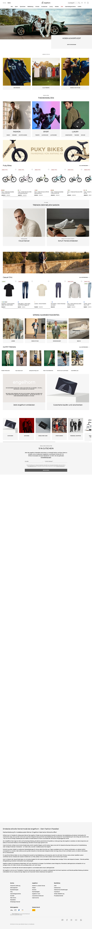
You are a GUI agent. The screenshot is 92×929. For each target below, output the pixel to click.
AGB (55, 885)
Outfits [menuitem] (79, 6)
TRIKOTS (37, 135)
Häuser (34, 887)
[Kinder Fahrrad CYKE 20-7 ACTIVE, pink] (85, 190)
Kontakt (12, 895)
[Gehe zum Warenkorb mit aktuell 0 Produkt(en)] (88, 2)
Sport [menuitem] (16, 6)
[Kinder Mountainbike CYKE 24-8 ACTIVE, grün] (3, 190)
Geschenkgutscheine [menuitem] (70, 6)
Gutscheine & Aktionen (38, 895)
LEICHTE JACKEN (23, 135)
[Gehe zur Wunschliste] (84, 2)
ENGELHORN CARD (43, 435)
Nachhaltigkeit (36, 891)
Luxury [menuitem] (51, 6)
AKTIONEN (26, 435)
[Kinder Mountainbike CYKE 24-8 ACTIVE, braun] (4, 190)
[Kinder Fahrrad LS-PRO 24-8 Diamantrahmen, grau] (20, 190)
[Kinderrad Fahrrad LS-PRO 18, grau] (70, 190)
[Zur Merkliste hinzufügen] (15, 170)
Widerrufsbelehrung (59, 893)
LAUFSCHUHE (45, 135)
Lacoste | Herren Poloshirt (40, 303)
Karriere (34, 889)
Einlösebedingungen (46, 457)
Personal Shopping (75, 435)
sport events (59, 435)
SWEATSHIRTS (68, 135)
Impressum (57, 891)
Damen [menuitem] (4, 2)
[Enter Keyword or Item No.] (73, 3)
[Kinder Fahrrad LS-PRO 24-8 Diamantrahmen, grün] (18, 190)
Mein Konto (13, 897)
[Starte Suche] (79, 3)
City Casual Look (19, 370)
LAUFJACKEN (53, 135)
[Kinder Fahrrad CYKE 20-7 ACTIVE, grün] (86, 190)
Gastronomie (35, 897)
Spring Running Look (33, 370)
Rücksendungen (14, 889)
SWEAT (8, 135)
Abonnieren (46, 470)
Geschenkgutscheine (15, 893)
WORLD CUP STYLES (75, 87)
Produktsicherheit (58, 895)
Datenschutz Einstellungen (61, 889)
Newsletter (13, 899)
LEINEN (13, 341)
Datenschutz (57, 887)
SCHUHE (83, 135)
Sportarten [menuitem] (22, 6)
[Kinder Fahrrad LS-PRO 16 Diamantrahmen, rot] (36, 190)
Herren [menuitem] (9, 2)
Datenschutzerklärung (60, 466)
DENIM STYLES (35, 341)
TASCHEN (76, 135)
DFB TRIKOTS (17, 87)
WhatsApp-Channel (15, 901)
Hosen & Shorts (77, 44)
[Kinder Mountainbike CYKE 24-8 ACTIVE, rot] (2, 190)
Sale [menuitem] (62, 6)
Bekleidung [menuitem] (30, 6)
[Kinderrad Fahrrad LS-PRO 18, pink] (67, 190)
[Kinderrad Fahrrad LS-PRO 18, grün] (68, 190)
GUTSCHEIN (10, 435)
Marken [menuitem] (57, 6)
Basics (79, 341)
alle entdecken (84, 165)
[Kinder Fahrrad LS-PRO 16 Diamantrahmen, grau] (34, 190)
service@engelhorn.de (32, 466)
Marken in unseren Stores (38, 885)
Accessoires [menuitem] (44, 6)
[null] (8, 178)
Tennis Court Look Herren (62, 370)
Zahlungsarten (14, 887)
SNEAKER (14, 135)
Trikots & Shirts (66, 44)
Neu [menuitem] (12, 6)
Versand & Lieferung (15, 885)
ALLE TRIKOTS (46, 87)
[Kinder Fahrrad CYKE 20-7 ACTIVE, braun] (84, 190)
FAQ (11, 891)
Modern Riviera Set (5, 370)
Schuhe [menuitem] (37, 6)
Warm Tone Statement (48, 370)
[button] (81, 2)
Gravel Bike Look (74, 370)
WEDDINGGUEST (57, 341)
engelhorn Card (36, 893)
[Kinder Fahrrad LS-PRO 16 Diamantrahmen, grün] (37, 190)
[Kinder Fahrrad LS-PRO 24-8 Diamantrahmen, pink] (19, 190)
